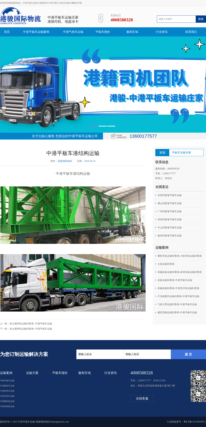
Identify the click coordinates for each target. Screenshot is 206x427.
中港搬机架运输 (7, 401)
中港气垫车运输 (73, 32)
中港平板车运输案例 (36, 32)
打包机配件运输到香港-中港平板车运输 (178, 296)
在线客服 (142, 398)
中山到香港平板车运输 (170, 227)
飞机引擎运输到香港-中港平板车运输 (177, 304)
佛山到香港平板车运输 (170, 203)
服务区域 (132, 32)
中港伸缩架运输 (7, 406)
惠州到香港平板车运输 (170, 235)
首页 (7, 32)
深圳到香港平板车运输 (170, 219)
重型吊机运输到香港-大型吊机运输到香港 (180, 256)
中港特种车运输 (7, 391)
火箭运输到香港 (166, 264)
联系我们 (191, 32)
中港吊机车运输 (7, 396)
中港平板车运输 (7, 380)
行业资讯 (162, 32)
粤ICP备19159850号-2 (195, 421)
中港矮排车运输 (7, 386)
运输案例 (6, 373)
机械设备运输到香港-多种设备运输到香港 (180, 272)
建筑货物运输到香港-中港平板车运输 (177, 312)
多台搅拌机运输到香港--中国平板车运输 (31, 323)
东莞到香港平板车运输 (170, 195)
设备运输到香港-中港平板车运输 (175, 280)
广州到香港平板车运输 (170, 211)
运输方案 (32, 373)
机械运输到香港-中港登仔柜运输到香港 (178, 288)
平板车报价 (102, 32)
